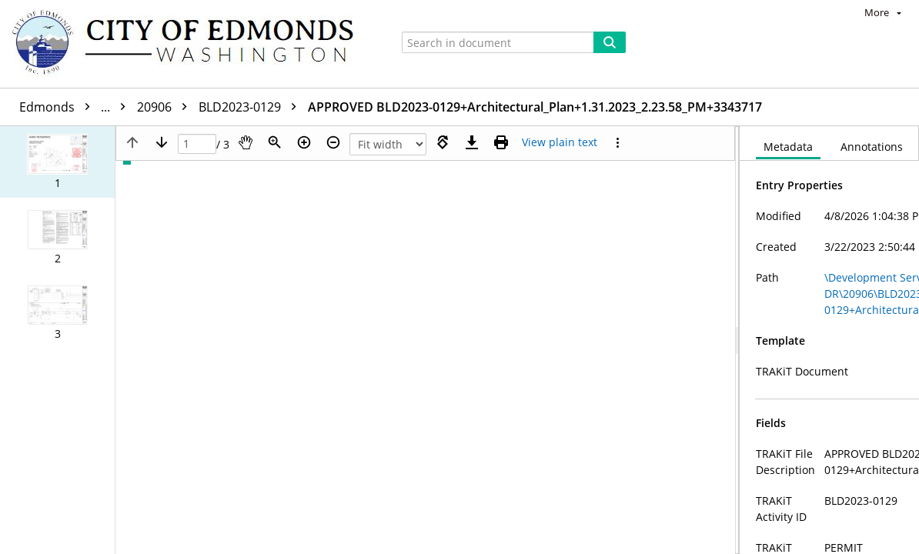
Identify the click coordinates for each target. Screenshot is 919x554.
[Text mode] (559, 142)
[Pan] (245, 142)
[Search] (609, 42)
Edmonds (76, 106)
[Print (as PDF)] (501, 142)
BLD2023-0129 (251, 106)
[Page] (197, 144)
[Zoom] (275, 142)
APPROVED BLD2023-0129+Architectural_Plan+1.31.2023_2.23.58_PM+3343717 (535, 106)
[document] (829, 340)
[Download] (472, 142)
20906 (166, 106)
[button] (57, 162)
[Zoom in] (304, 142)
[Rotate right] (442, 142)
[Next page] (162, 142)
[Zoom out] (333, 142)
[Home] (190, 44)
